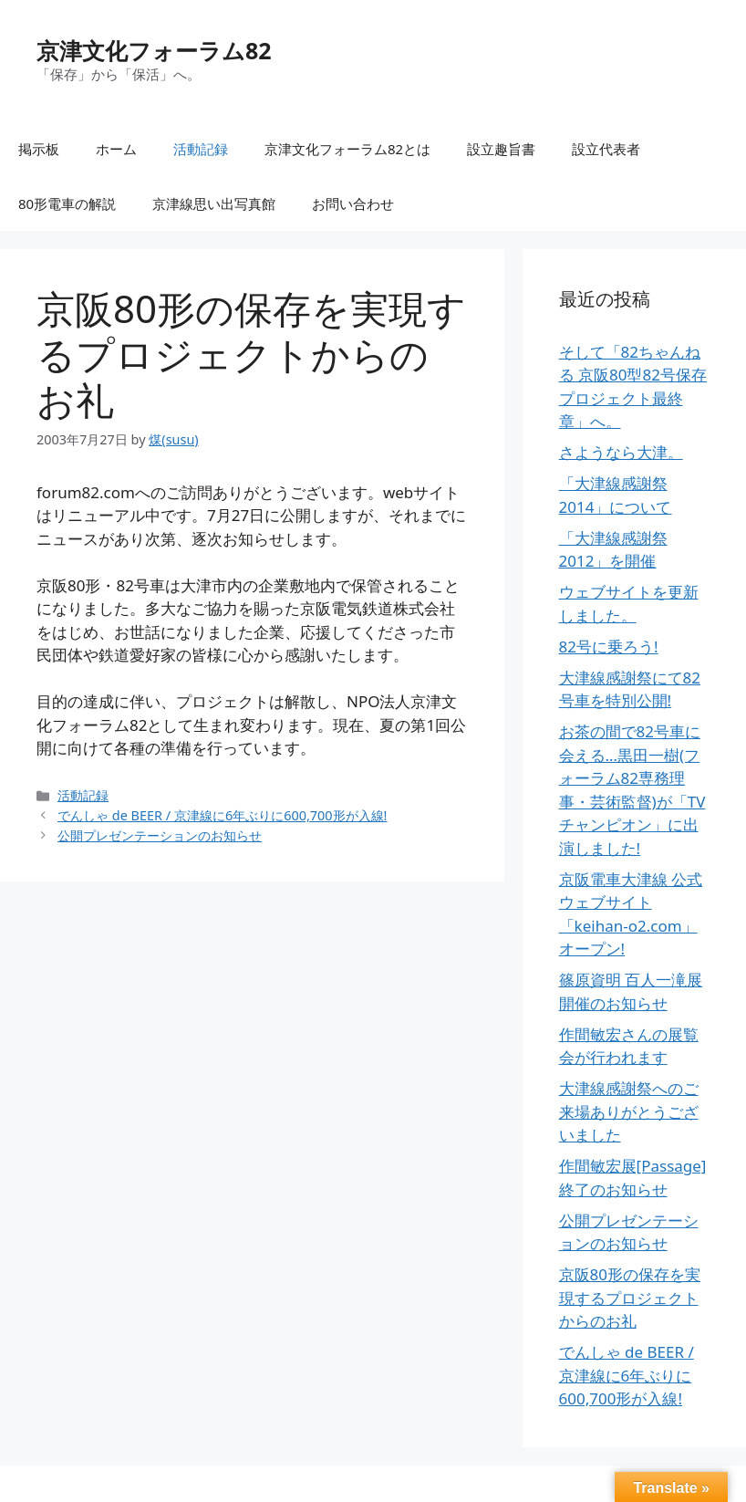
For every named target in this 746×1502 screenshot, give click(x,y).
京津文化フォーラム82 (154, 50)
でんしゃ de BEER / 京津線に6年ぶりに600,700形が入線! (222, 815)
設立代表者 (606, 149)
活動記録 (200, 149)
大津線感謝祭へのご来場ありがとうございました (629, 1111)
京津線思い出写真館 (213, 203)
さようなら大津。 (621, 452)
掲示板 (38, 149)
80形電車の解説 (67, 203)
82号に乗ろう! (608, 646)
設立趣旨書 (501, 149)
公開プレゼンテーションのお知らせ (159, 835)
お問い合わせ (353, 203)
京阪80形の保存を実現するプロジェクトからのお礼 (629, 1297)
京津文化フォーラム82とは (347, 149)
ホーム (116, 149)
